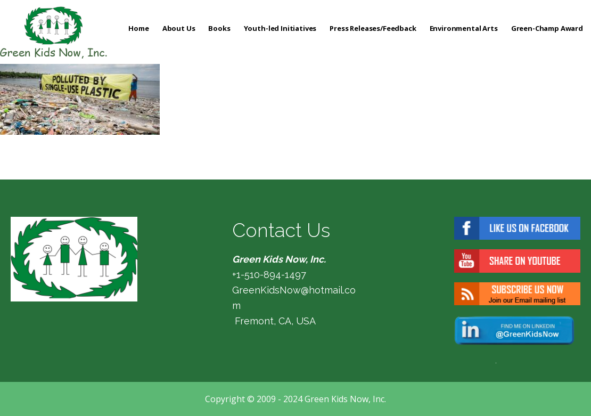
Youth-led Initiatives (280, 28)
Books (219, 28)
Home (138, 28)
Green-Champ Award (547, 28)
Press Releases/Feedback (373, 28)
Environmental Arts (464, 28)
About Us (178, 28)
